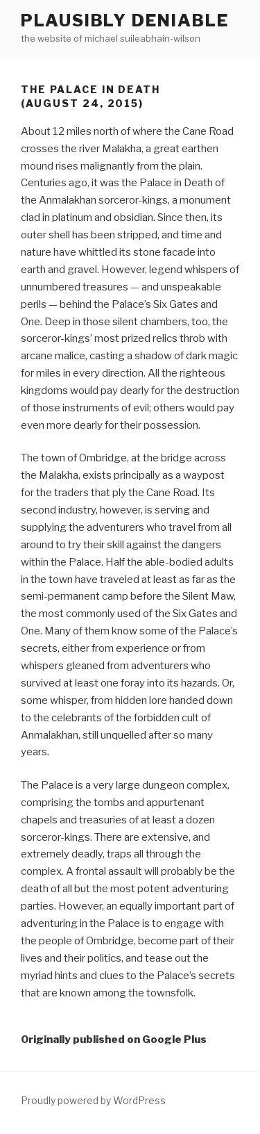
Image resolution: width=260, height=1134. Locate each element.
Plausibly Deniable (125, 20)
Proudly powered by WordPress (93, 1100)
